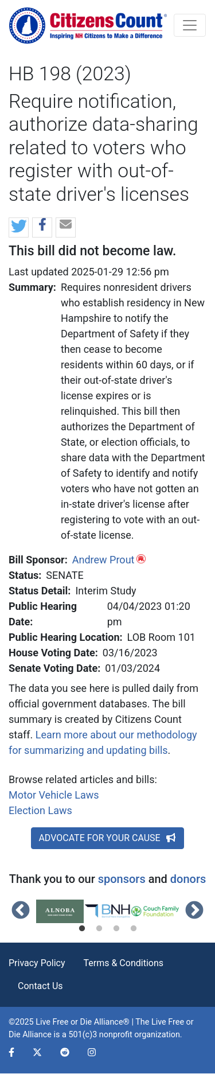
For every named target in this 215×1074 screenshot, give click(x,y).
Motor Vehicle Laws (54, 795)
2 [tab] (99, 929)
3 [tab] (116, 929)
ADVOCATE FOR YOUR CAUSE (107, 837)
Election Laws (40, 810)
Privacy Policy (37, 963)
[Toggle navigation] (190, 25)
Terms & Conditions (124, 963)
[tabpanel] (60, 912)
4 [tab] (133, 929)
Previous (21, 911)
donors (188, 879)
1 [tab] (82, 929)
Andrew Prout (103, 560)
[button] (18, 228)
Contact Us (40, 985)
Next (194, 911)
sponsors (122, 879)
